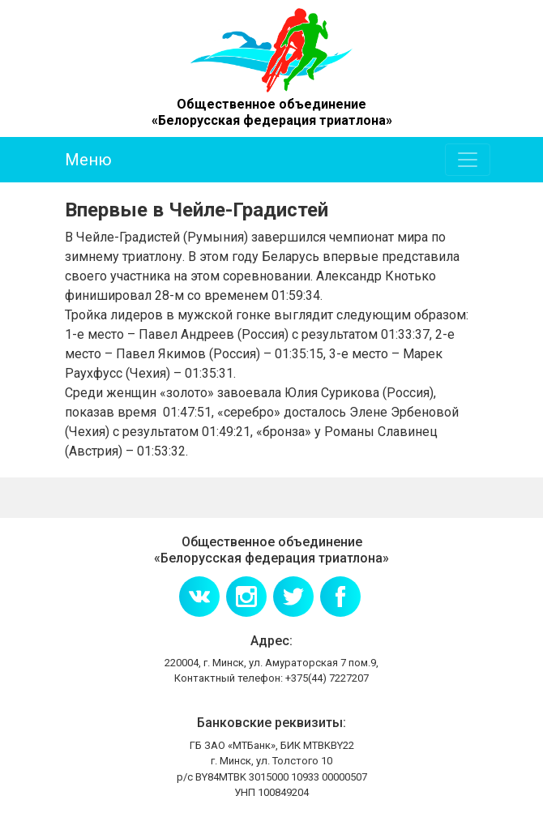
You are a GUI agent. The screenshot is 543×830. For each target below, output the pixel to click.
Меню (88, 159)
